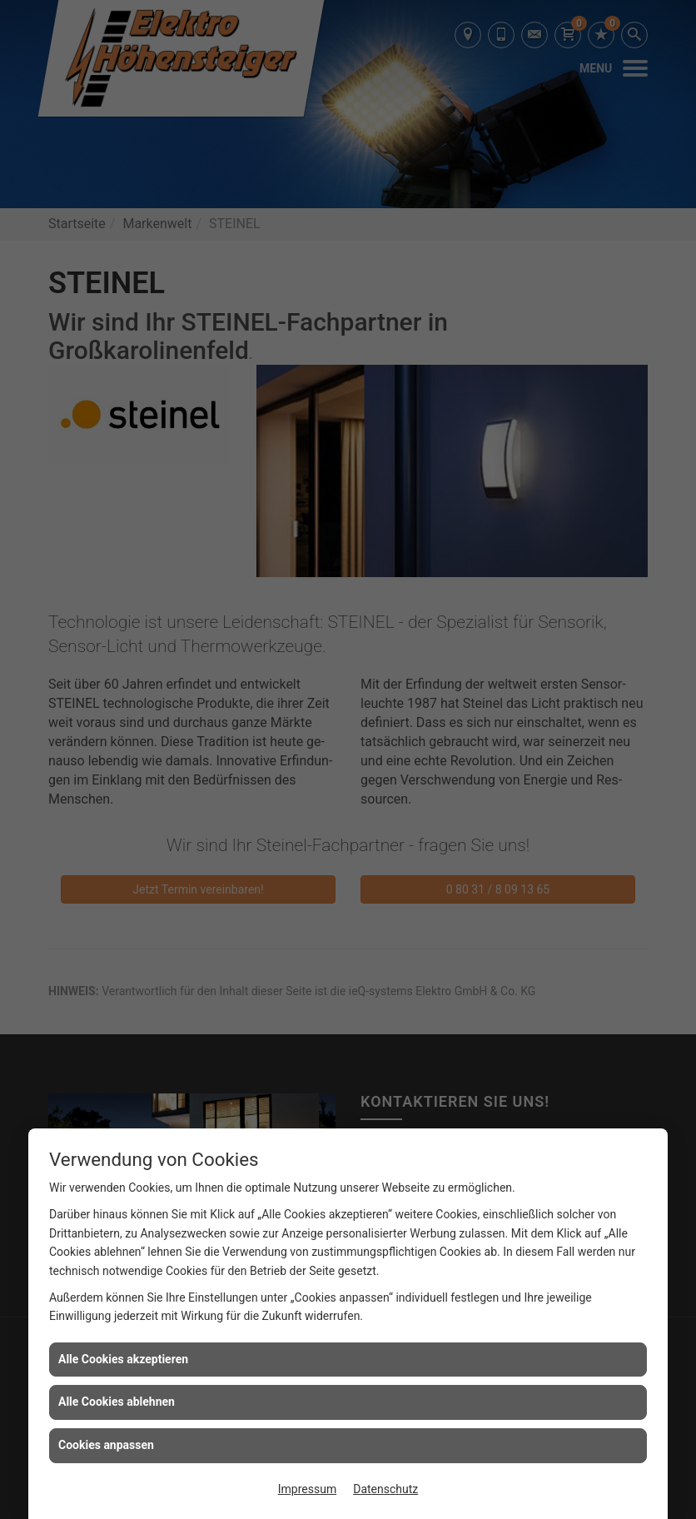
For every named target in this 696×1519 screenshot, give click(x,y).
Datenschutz (385, 1489)
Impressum (307, 1489)
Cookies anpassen (106, 1445)
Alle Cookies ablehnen (116, 1401)
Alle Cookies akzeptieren (123, 1359)
